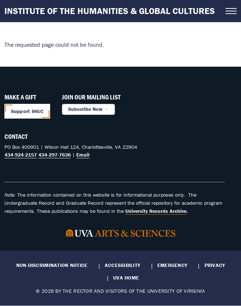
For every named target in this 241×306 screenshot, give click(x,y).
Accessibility (122, 265)
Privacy (215, 265)
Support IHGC (27, 111)
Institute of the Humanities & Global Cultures (109, 11)
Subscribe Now (85, 109)
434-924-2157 (20, 154)
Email (83, 154)
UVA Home (126, 278)
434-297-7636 (54, 154)
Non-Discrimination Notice (52, 265)
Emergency (172, 265)
